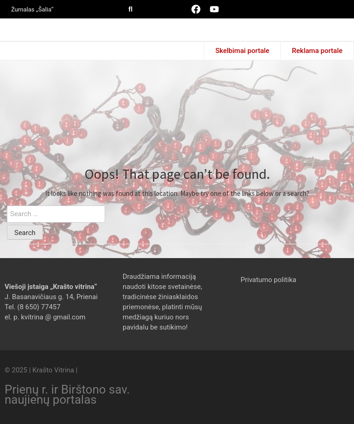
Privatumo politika (268, 280)
